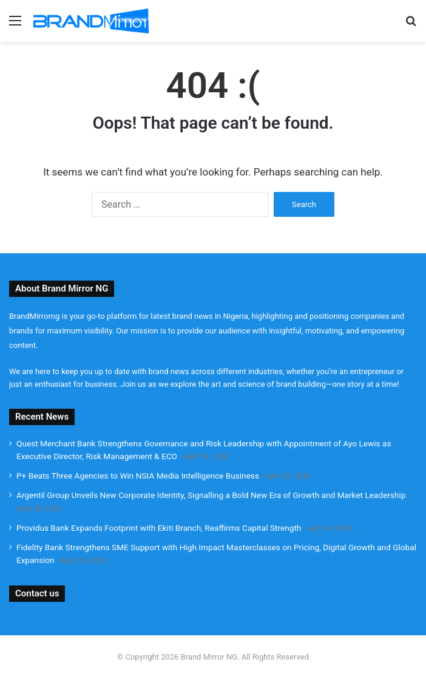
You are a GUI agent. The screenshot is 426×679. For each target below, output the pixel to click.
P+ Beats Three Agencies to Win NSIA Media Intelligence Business (137, 475)
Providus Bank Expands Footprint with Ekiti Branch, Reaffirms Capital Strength (158, 528)
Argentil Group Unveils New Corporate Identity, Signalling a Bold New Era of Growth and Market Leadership (211, 495)
